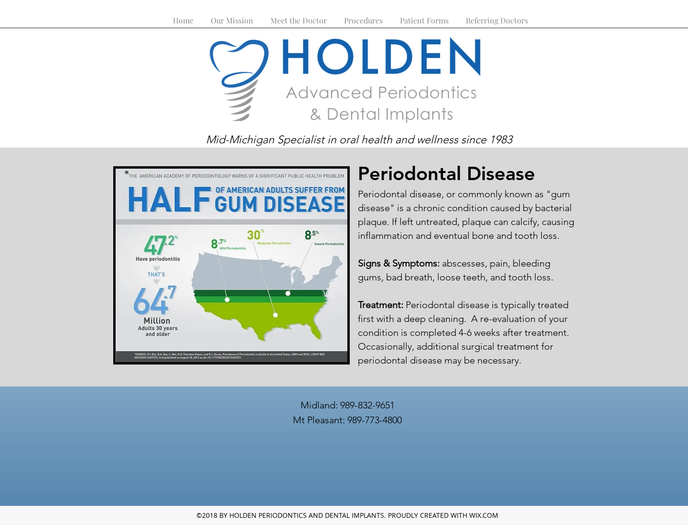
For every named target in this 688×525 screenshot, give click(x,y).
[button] (363, 16)
